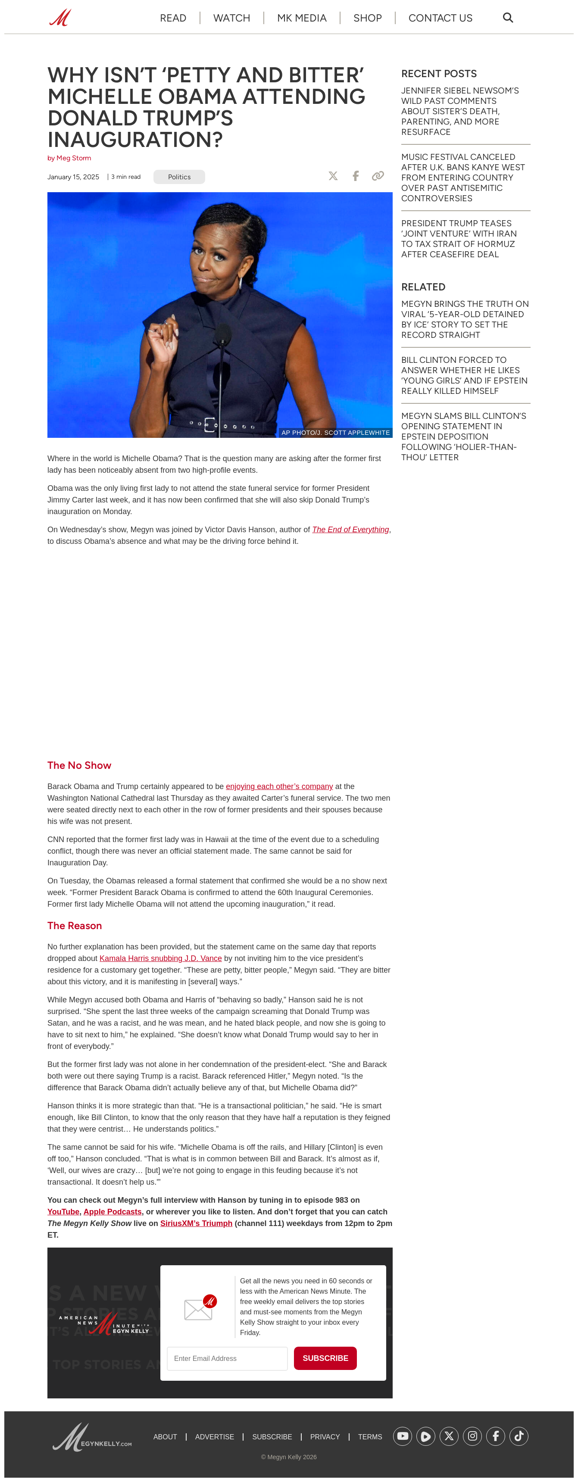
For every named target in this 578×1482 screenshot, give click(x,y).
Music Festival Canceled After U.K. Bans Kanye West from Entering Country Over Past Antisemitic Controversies (463, 177)
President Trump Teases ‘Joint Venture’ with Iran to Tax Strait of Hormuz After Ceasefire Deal (459, 238)
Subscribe (272, 1437)
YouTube (63, 1211)
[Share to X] (333, 176)
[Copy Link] (378, 176)
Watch (231, 18)
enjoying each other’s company (279, 786)
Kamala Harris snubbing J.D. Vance (161, 958)
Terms (370, 1437)
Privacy (325, 1437)
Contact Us (441, 18)
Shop (367, 18)
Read (173, 18)
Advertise (214, 1437)
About (165, 1437)
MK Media (302, 18)
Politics (179, 177)
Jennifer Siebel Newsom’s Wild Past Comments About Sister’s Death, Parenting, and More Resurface (460, 111)
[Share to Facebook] (355, 176)
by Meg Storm (69, 158)
